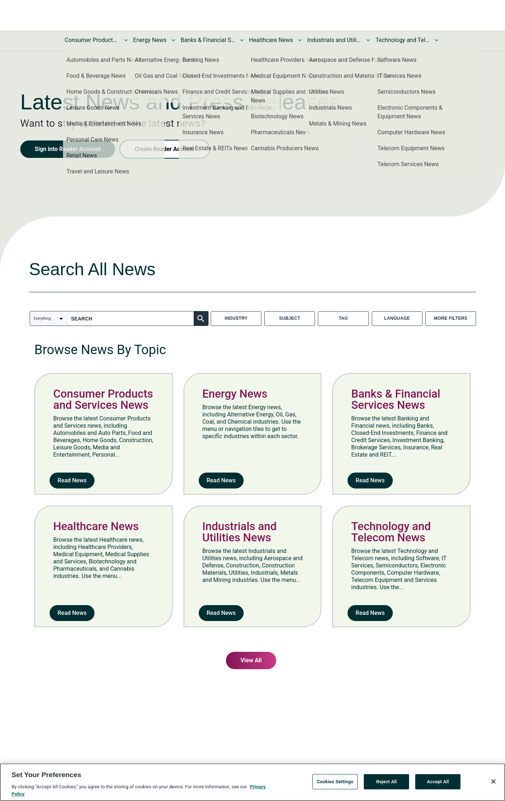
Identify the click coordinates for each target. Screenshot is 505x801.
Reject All (386, 782)
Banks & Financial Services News (208, 40)
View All (250, 660)
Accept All (438, 782)
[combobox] (49, 319)
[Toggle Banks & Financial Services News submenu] (241, 40)
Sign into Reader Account (68, 149)
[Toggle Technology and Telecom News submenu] (436, 40)
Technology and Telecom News (402, 40)
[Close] (493, 782)
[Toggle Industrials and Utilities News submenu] (368, 40)
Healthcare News (271, 40)
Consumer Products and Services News (92, 40)
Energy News (150, 40)
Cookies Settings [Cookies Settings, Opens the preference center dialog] (335, 782)
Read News (72, 480)
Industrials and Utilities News (334, 40)
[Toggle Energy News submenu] (173, 40)
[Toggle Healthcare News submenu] (299, 40)
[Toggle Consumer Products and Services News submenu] (126, 40)
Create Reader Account (165, 149)
